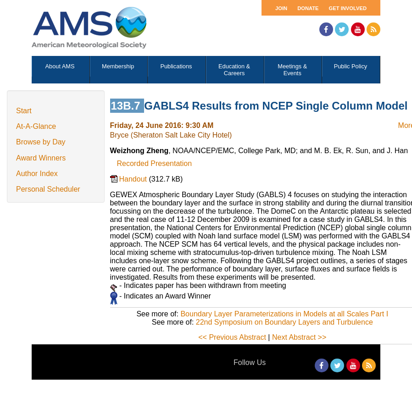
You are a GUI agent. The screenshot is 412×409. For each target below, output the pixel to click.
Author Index (37, 173)
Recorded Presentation (154, 163)
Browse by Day (41, 142)
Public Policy (350, 66)
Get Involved (348, 8)
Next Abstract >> (299, 337)
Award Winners (41, 158)
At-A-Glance (36, 126)
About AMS (60, 66)
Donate (307, 8)
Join (281, 8)
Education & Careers (234, 70)
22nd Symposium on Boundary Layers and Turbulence (284, 322)
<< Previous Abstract (232, 337)
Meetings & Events (292, 70)
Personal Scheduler (48, 189)
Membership (118, 66)
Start (24, 111)
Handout (134, 179)
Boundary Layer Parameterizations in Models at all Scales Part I (284, 314)
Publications (176, 66)
